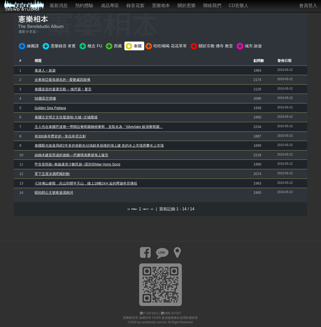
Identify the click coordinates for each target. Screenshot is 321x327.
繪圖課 (28, 46)
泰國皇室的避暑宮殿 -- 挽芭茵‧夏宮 (63, 89)
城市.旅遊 (249, 46)
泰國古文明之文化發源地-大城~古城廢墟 (66, 117)
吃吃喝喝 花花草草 (166, 46)
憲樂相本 (161, 5)
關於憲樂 (187, 5)
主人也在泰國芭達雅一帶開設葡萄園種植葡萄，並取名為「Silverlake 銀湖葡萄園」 (99, 127)
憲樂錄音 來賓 (59, 46)
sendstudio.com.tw (153, 322)
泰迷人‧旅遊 (45, 70)
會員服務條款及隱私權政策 (180, 317)
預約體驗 (84, 5)
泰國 (133, 46)
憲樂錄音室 (130, 317)
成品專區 (110, 5)
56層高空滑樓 (45, 98)
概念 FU (90, 46)
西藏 (113, 46)
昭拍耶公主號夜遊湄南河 (54, 193)
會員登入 (308, 5)
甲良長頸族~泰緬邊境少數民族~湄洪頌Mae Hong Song (77, 164)
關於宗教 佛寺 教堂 (211, 46)
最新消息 (59, 5)
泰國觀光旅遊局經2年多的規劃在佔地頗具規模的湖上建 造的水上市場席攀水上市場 (99, 145)
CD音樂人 (239, 5)
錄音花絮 (135, 5)
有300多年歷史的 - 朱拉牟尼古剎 (60, 136)
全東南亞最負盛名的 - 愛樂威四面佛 (62, 80)
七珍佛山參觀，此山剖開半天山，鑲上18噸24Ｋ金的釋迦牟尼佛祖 (86, 183)
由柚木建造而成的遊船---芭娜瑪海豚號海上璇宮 (71, 155)
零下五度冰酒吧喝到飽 (52, 174)
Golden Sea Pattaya (50, 108)
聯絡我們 (212, 5)
